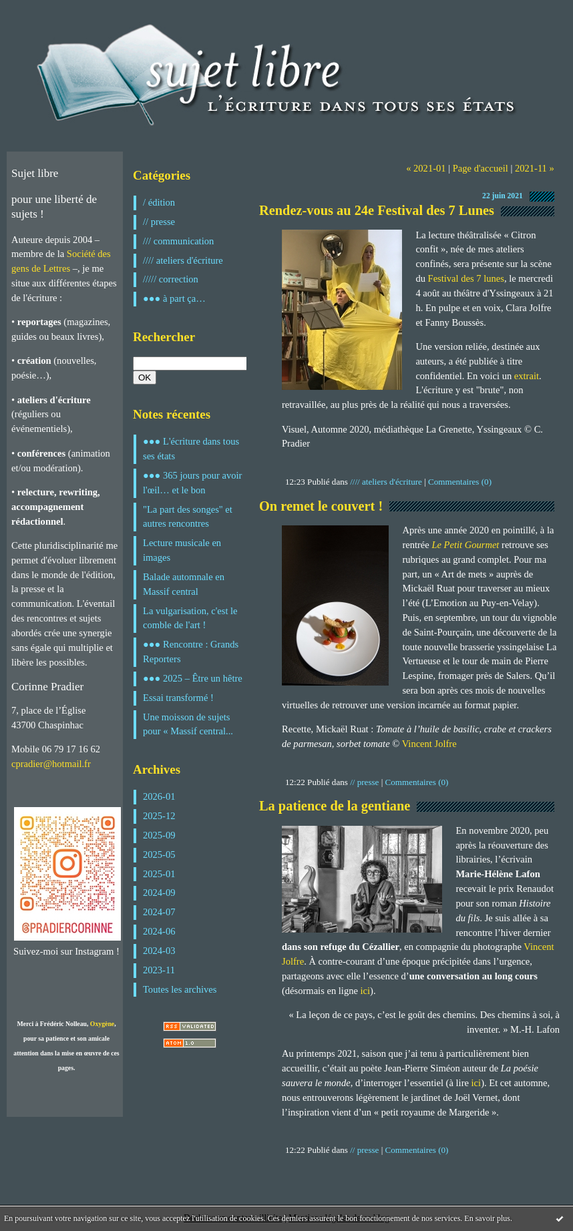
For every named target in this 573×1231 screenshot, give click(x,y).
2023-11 (159, 970)
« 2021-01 (425, 168)
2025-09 (159, 835)
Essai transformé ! (178, 697)
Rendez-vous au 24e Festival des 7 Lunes (376, 210)
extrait (526, 376)
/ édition (159, 202)
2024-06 (159, 931)
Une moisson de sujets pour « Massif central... (188, 724)
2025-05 (159, 854)
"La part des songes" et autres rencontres (187, 516)
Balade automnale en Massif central (183, 584)
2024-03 (159, 950)
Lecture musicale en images (182, 550)
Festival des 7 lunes (464, 278)
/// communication (178, 241)
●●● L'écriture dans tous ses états (191, 448)
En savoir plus (487, 1218)
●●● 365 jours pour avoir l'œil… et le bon (192, 482)
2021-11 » (534, 168)
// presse (159, 221)
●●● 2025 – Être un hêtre (192, 678)
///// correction (170, 279)
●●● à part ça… (174, 298)
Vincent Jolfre (429, 743)
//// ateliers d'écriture (183, 260)
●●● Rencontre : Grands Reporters (190, 651)
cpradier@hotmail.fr (51, 763)
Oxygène (102, 1023)
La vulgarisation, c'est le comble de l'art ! (190, 618)
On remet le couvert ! (321, 506)
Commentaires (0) (460, 482)
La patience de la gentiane (334, 805)
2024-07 (159, 912)
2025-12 (159, 815)
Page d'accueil (480, 168)
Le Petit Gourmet (465, 544)
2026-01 (159, 796)
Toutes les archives (179, 989)
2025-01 (159, 874)
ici (366, 990)
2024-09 (159, 892)
